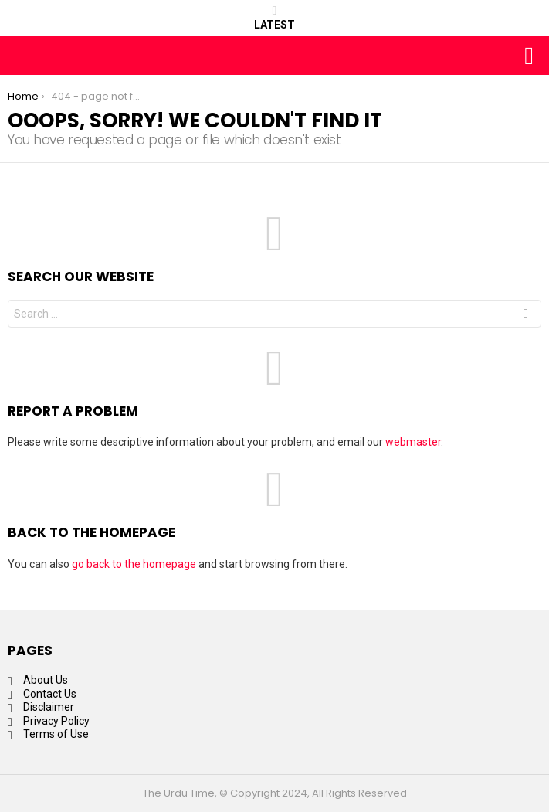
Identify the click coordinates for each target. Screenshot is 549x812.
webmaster (413, 442)
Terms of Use (56, 734)
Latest (274, 18)
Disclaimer (48, 707)
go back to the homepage (134, 564)
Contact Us (49, 694)
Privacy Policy (56, 721)
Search (525, 315)
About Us (45, 680)
